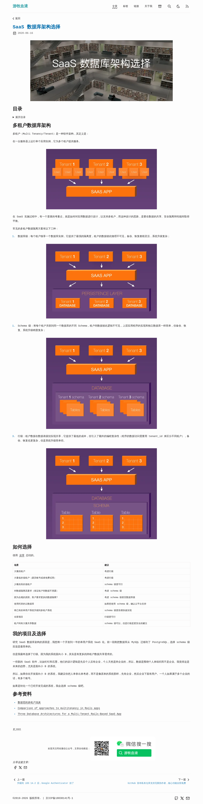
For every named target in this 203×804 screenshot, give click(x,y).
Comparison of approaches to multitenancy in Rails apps (59, 708)
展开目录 (20, 117)
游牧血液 (20, 6)
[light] (178, 6)
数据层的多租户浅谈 (29, 702)
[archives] (160, 6)
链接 (136, 6)
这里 (21, 555)
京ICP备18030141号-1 (59, 798)
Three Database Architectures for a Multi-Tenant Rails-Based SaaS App (69, 714)
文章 (114, 6)
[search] (169, 6)
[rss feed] (187, 6)
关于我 (148, 6)
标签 (125, 6)
